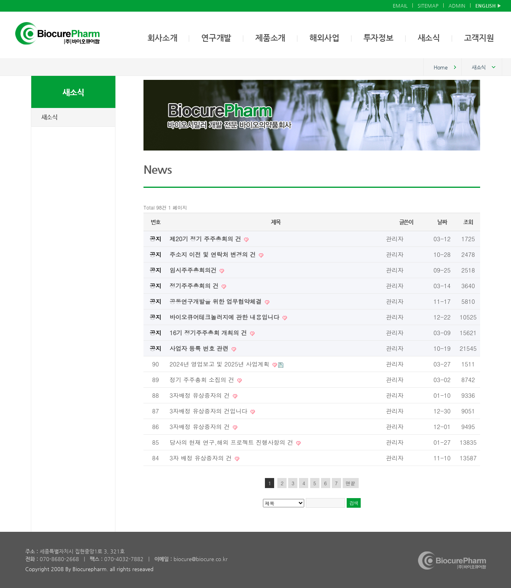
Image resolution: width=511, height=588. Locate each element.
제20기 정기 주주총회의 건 (206, 238)
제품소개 (270, 38)
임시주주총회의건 (194, 270)
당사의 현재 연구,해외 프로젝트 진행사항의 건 (232, 442)
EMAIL (400, 5)
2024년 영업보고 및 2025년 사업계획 (220, 364)
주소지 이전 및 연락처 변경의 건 (214, 254)
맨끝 (350, 483)
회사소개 (162, 38)
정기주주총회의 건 (195, 285)
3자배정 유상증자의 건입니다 (209, 411)
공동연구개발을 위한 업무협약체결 (217, 301)
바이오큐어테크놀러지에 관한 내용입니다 (225, 317)
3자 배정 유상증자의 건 (202, 458)
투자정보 (379, 38)
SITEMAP (428, 5)
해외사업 (324, 38)
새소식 (429, 38)
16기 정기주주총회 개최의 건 (209, 332)
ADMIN (456, 5)
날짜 (441, 222)
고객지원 (479, 38)
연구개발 (216, 38)
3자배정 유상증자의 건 (201, 395)
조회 (468, 222)
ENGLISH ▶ (488, 5)
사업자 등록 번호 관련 (200, 348)
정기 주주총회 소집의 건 (203, 379)
